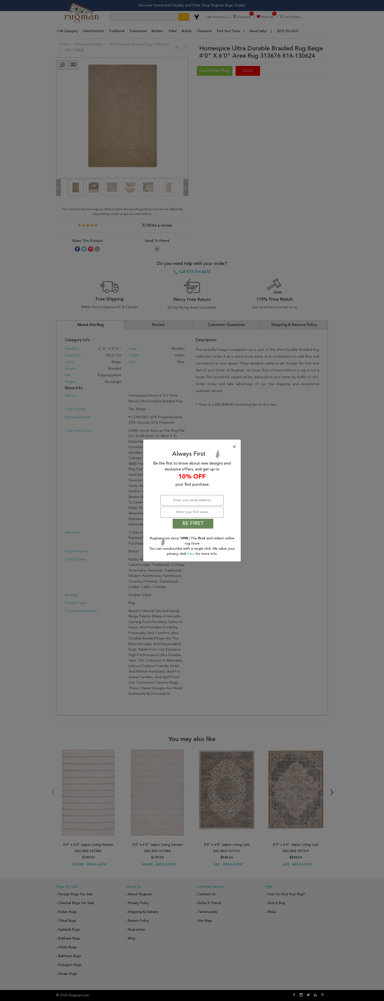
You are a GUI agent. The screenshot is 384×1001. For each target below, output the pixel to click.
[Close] (193, 446)
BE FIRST (193, 523)
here (191, 554)
